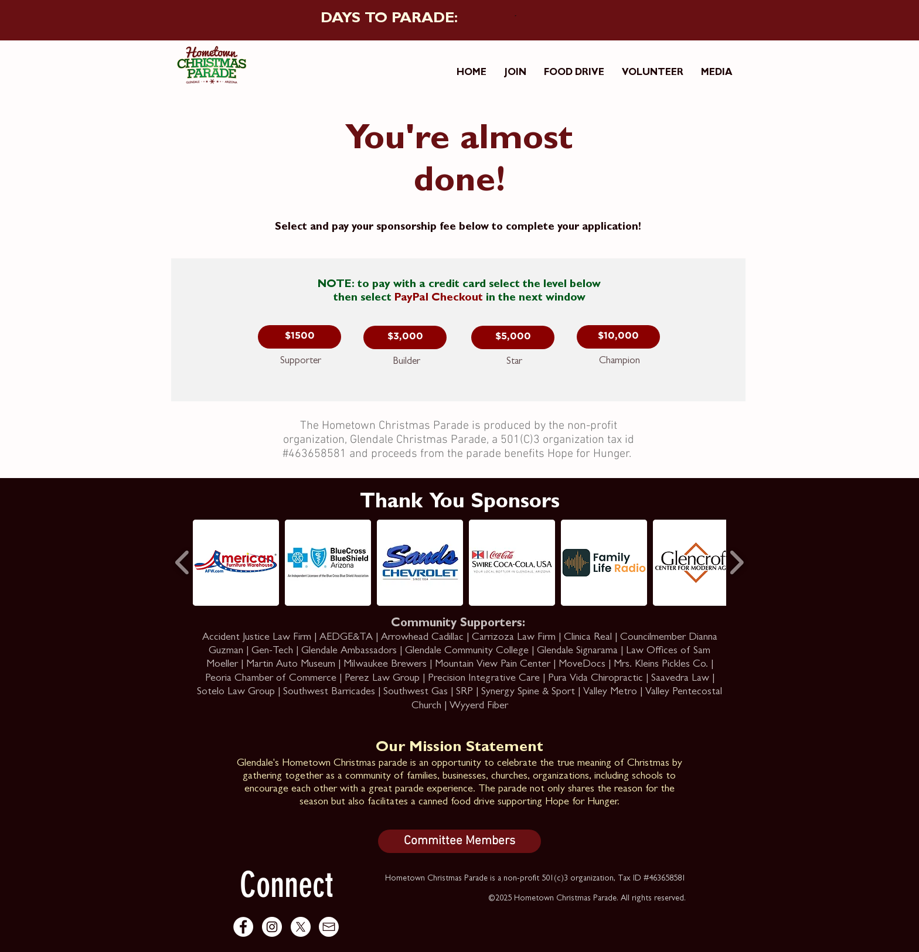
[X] (301, 927)
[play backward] (182, 562)
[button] (299, 337)
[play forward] (736, 562)
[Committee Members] (459, 841)
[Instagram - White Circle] (272, 927)
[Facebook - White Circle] (243, 927)
